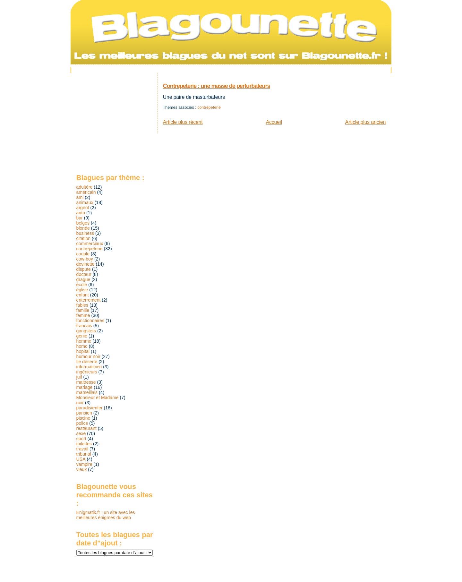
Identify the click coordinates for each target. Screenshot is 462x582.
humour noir (88, 356)
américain (86, 192)
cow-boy (84, 258)
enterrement (88, 300)
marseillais (87, 392)
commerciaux (89, 243)
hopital (83, 351)
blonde (83, 228)
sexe (81, 433)
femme (83, 315)
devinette (85, 264)
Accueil (274, 122)
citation (83, 238)
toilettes (84, 443)
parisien (84, 412)
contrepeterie (209, 107)
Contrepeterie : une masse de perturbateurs (216, 86)
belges (83, 223)
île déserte (87, 361)
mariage (84, 387)
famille (83, 310)
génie (81, 335)
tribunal (83, 454)
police (82, 423)
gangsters (86, 330)
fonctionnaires (90, 320)
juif (79, 377)
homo (82, 346)
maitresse (86, 382)
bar (79, 217)
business (85, 233)
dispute (83, 269)
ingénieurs (86, 371)
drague (83, 279)
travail (82, 448)
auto (80, 212)
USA (81, 459)
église (82, 289)
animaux (84, 202)
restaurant (86, 428)
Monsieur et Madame (97, 397)
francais (84, 325)
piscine (83, 418)
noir (80, 402)
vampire (84, 464)
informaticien (89, 366)
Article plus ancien (365, 122)
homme (83, 341)
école (81, 284)
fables (82, 305)
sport (81, 438)
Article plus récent (183, 122)
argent (82, 207)
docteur (83, 274)
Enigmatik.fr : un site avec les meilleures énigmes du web (105, 515)
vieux (81, 469)
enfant (82, 294)
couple (83, 253)
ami (80, 197)
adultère (84, 187)
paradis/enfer (89, 407)
